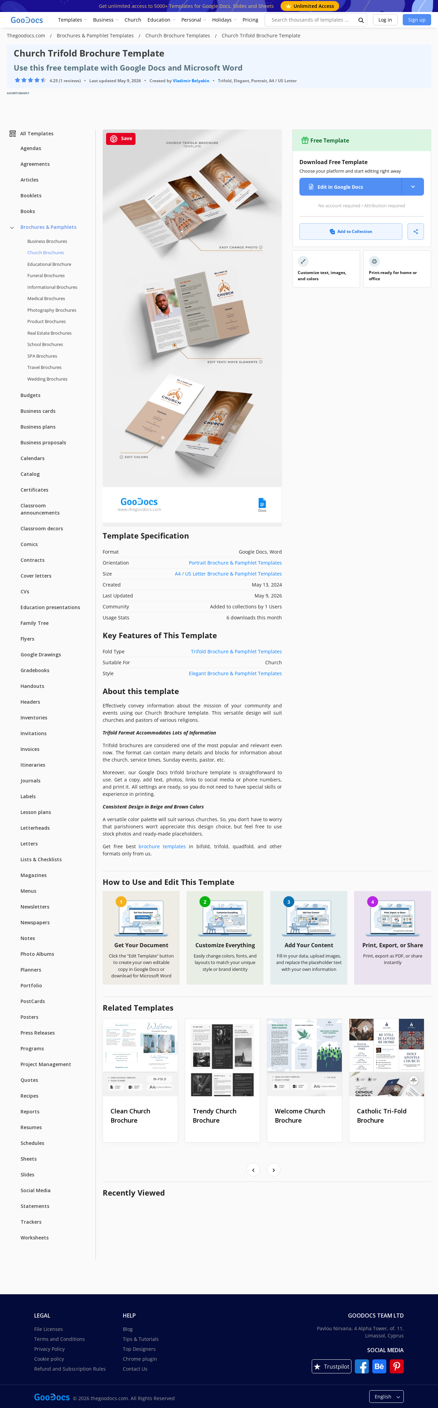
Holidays (222, 19)
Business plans (38, 426)
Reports (30, 1111)
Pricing (250, 19)
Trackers (31, 1222)
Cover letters (36, 575)
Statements (35, 1206)
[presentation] (253, 1169)
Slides (27, 1174)
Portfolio (31, 985)
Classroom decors (42, 528)
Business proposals (43, 442)
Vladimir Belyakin (191, 81)
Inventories (34, 717)
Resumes (31, 1127)
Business (103, 19)
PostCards (33, 1001)
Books (28, 211)
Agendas (31, 148)
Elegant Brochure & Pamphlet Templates (235, 673)
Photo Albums (37, 954)
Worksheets (35, 1237)
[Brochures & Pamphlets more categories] (12, 228)
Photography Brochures (51, 310)
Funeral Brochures (46, 275)
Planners (31, 969)
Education (158, 19)
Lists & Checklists (41, 859)
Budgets (30, 395)
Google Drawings (41, 654)
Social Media (36, 1190)
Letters (29, 843)
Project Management (46, 1064)
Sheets (29, 1159)
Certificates (34, 489)
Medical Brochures (46, 298)
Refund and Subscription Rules (70, 1369)
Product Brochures (46, 321)
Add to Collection (351, 231)
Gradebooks (35, 670)
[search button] (361, 20)
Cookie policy (49, 1359)
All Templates (31, 133)
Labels (28, 796)
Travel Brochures (44, 367)
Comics (29, 544)
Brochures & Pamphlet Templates (96, 35)
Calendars (32, 458)
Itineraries (33, 765)
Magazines (34, 875)
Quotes (29, 1080)
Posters (29, 1017)
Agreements (35, 164)
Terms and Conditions (59, 1339)
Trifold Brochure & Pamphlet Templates (236, 651)
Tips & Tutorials (141, 1339)
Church (133, 19)
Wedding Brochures (47, 379)
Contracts (32, 560)
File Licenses (48, 1329)
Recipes (29, 1095)
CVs (25, 591)
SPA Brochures (42, 356)
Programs (32, 1048)
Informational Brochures (52, 287)
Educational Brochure (49, 264)
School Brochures (45, 344)
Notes (28, 938)
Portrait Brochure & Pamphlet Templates (235, 562)
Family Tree (35, 623)
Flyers (27, 638)
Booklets (31, 195)
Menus (28, 891)
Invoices (30, 749)
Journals (30, 780)
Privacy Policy (49, 1349)
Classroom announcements (40, 509)
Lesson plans (36, 812)
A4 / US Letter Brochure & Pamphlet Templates (228, 573)
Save (121, 139)
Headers (30, 702)
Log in (385, 19)
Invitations (34, 733)
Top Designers (139, 1349)
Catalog (30, 474)
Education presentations (50, 607)
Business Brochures (47, 241)
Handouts (32, 686)
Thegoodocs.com (27, 35)
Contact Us (135, 1369)
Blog (128, 1329)
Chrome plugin (140, 1359)
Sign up (417, 19)
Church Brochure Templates (178, 35)
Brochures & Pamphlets (48, 227)
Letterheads (35, 828)
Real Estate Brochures (49, 333)
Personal (191, 19)
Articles (29, 179)
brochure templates (162, 846)
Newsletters (35, 906)
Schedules (32, 1143)
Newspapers (35, 922)
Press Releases (38, 1032)
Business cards (38, 411)
